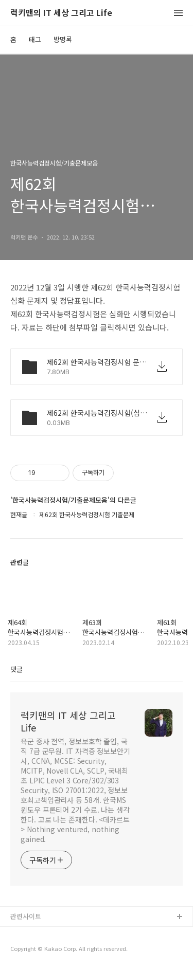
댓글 (16, 669)
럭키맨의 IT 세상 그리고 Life (61, 13)
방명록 (63, 39)
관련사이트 (25, 916)
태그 (35, 39)
